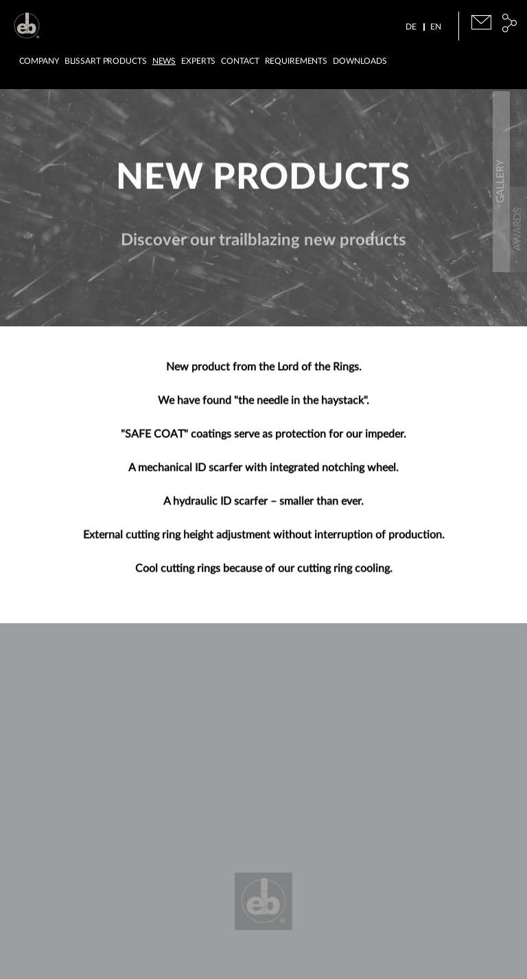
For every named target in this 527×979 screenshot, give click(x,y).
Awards (518, 212)
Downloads (360, 61)
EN (435, 27)
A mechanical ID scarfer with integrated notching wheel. (263, 473)
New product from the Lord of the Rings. (264, 372)
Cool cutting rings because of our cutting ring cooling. (264, 573)
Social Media (509, 23)
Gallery (518, 307)
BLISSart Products (106, 61)
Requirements (296, 61)
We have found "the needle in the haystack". (263, 405)
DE (411, 27)
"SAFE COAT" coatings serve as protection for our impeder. (263, 439)
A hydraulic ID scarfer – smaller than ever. (263, 506)
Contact (240, 61)
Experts (198, 61)
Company (39, 61)
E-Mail (481, 22)
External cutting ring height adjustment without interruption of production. (264, 540)
